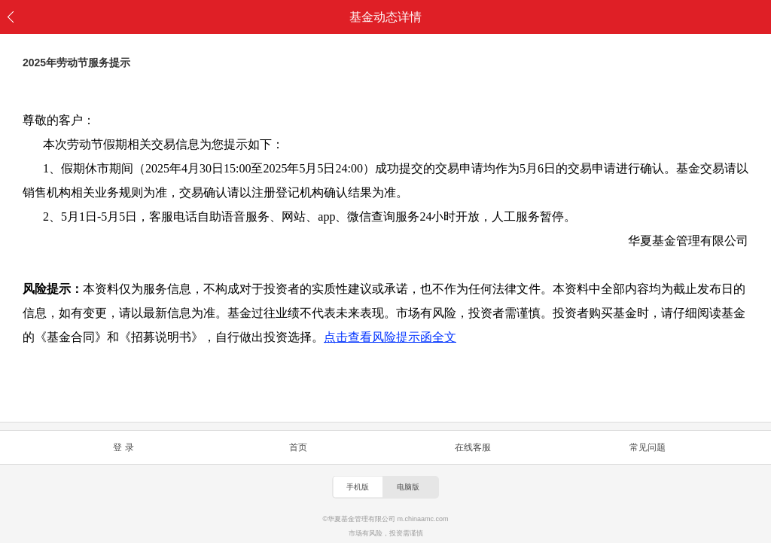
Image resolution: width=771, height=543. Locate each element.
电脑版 (408, 487)
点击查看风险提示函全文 (390, 337)
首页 (298, 447)
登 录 (123, 447)
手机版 (357, 487)
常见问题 (647, 447)
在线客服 (473, 447)
